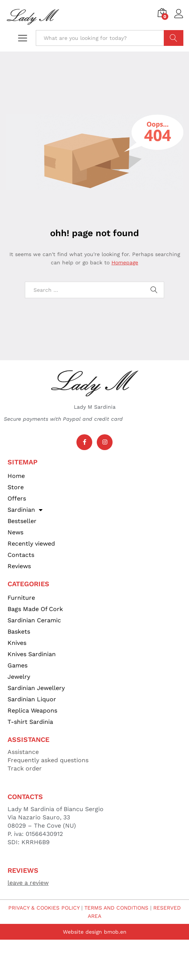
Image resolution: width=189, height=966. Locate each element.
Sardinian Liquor (32, 699)
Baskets (19, 631)
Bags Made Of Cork (35, 609)
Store (16, 487)
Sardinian (25, 510)
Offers (17, 498)
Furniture (21, 597)
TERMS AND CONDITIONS (116, 908)
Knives (17, 642)
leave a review (28, 882)
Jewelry (19, 676)
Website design (82, 932)
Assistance (23, 751)
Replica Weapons (32, 710)
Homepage (124, 262)
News (15, 532)
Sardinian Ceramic (34, 620)
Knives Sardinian (32, 654)
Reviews (19, 566)
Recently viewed (31, 543)
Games (17, 665)
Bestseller (22, 521)
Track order (25, 768)
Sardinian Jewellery (36, 688)
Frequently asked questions (48, 760)
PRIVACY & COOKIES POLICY (43, 908)
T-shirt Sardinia (30, 721)
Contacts (21, 554)
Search (173, 38)
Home (16, 475)
